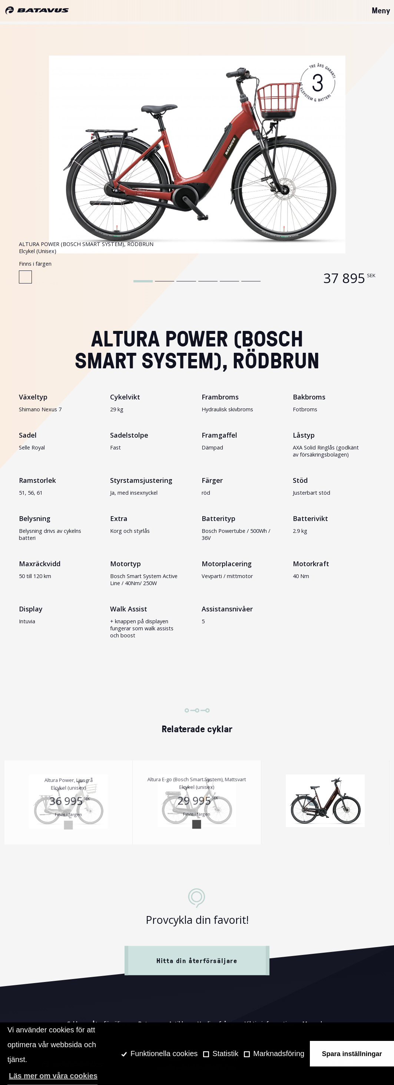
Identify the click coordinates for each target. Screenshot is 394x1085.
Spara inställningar (352, 1054)
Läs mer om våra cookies (53, 1076)
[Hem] (37, 10)
